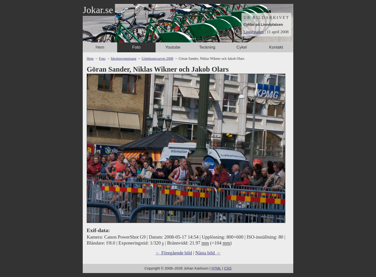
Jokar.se (98, 10)
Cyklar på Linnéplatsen (263, 25)
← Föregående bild (173, 252)
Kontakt (276, 47)
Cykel (242, 47)
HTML (216, 268)
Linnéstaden (253, 32)
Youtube (172, 47)
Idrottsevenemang (123, 59)
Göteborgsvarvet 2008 (157, 59)
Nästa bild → (208, 252)
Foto (136, 47)
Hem (100, 47)
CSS (228, 268)
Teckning (207, 47)
